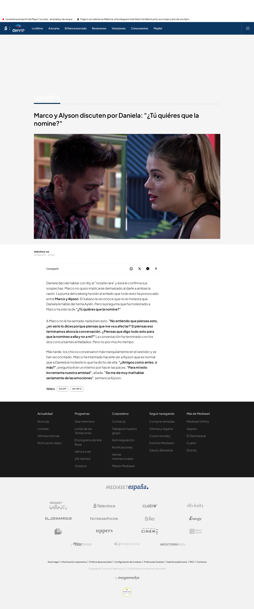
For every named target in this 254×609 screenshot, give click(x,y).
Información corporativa (74, 562)
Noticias (43, 421)
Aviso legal (53, 562)
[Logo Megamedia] (128, 578)
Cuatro (191, 443)
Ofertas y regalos (161, 429)
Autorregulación (123, 440)
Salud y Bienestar (161, 450)
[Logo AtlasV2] (81, 544)
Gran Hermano (85, 421)
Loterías (43, 429)
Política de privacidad (100, 562)
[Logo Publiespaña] (127, 544)
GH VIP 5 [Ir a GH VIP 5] (47, 98)
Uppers (192, 429)
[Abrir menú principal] (248, 28)
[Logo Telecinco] (104, 505)
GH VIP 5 (76, 389)
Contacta (118, 421)
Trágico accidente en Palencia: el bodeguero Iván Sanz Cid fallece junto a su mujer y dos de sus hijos (134, 19)
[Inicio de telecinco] (5, 28)
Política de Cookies (154, 562)
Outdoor (81, 466)
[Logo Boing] (150, 518)
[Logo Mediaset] (127, 489)
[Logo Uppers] (104, 531)
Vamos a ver (83, 451)
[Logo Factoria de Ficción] (104, 518)
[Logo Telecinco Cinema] (149, 531)
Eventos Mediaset (161, 443)
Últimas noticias (49, 436)
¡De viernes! (82, 458)
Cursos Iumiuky (159, 436)
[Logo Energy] (195, 518)
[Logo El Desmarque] (58, 518)
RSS (192, 562)
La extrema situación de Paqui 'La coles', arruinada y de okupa (38, 19)
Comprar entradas (162, 421)
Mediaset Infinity (198, 421)
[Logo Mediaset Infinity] (58, 505)
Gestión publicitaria (176, 562)
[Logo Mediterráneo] (173, 544)
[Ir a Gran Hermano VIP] (18, 28)
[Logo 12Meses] (196, 531)
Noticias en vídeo (50, 443)
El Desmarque (196, 436)
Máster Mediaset (123, 466)
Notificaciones (122, 447)
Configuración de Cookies (127, 562)
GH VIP (62, 389)
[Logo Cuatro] (150, 505)
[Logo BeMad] (58, 531)
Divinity (192, 450)
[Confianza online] (127, 595)
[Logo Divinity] (195, 505)
